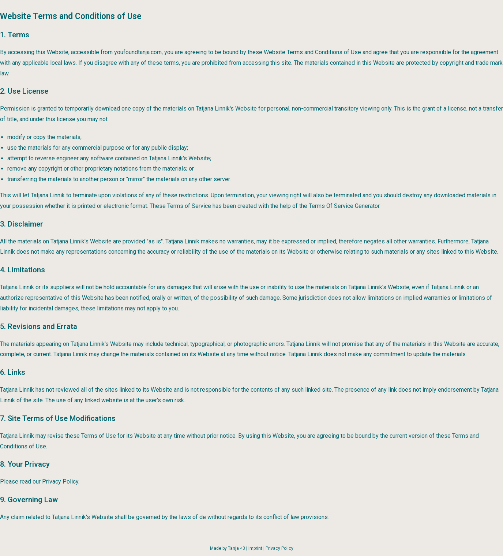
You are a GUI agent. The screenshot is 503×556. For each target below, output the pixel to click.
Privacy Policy (279, 548)
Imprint (255, 548)
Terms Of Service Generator (344, 205)
